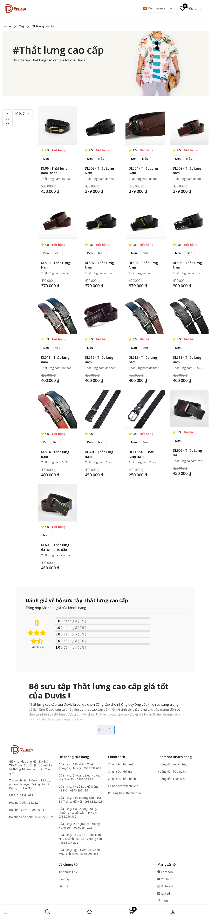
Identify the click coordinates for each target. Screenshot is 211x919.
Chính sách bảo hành (122, 779)
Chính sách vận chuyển (123, 786)
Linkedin (164, 893)
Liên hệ (63, 886)
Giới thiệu (65, 879)
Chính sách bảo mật (121, 764)
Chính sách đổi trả (120, 771)
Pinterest (165, 886)
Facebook (165, 872)
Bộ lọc (7, 118)
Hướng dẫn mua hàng (171, 764)
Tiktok (163, 901)
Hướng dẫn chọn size (171, 779)
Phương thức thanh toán (124, 793)
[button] (171, 8)
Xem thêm (105, 729)
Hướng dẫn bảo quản (171, 771)
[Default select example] (23, 113)
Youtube (164, 879)
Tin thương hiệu (69, 872)
